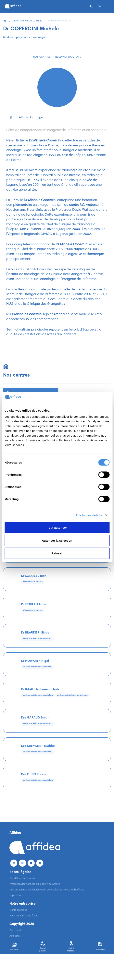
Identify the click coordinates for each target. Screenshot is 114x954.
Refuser (57, 553)
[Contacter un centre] (91, 6)
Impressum (15, 895)
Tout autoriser (57, 527)
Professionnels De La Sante (27, 21)
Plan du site (15, 930)
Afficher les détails (88, 515)
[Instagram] (22, 863)
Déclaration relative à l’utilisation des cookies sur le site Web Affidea (46, 890)
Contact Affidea (18, 910)
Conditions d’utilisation (22, 878)
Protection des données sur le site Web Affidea (34, 884)
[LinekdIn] (39, 863)
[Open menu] (108, 6)
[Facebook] (13, 863)
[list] (57, 117)
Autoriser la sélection (57, 540)
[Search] (100, 6)
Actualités (14, 936)
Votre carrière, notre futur (23, 916)
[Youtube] (31, 863)
